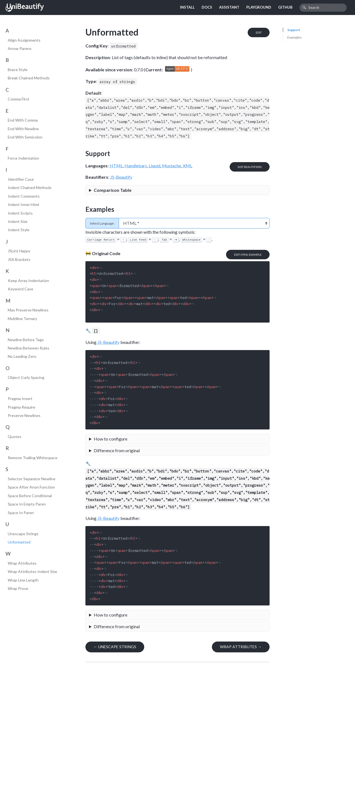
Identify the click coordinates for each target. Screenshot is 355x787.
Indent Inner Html (23, 204)
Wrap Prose (18, 588)
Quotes (14, 436)
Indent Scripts (20, 213)
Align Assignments (24, 40)
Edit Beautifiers (250, 167)
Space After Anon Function (31, 487)
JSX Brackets (19, 259)
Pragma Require (21, 407)
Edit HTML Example (248, 254)
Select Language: (102, 223)
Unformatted (19, 542)
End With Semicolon (25, 137)
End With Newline (23, 128)
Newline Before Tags (26, 339)
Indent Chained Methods (30, 187)
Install (187, 7)
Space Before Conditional (30, 495)
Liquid (154, 165)
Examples (294, 37)
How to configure (110, 438)
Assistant (229, 7)
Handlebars (136, 165)
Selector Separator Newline (31, 478)
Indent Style (18, 229)
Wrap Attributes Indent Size (32, 571)
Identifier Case (21, 179)
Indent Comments (24, 196)
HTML (116, 165)
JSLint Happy (19, 250)
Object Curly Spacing (26, 377)
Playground (258, 7)
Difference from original (117, 450)
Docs (207, 7)
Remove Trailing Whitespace (32, 457)
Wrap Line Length (23, 580)
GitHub (285, 7)
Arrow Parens (20, 48)
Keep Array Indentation (28, 280)
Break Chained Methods (29, 78)
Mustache (171, 165)
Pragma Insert (20, 398)
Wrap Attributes (22, 563)
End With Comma (23, 120)
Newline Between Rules (28, 348)
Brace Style (17, 69)
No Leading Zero (22, 356)
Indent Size (17, 221)
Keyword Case (20, 288)
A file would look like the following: (177, 439)
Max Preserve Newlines (28, 310)
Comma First (18, 99)
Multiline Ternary (22, 318)
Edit (259, 32)
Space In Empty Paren (27, 504)
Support (293, 30)
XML (187, 165)
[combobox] (323, 8)
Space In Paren (21, 512)
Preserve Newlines (24, 415)
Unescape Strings (23, 533)
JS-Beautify (121, 177)
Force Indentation (23, 158)
